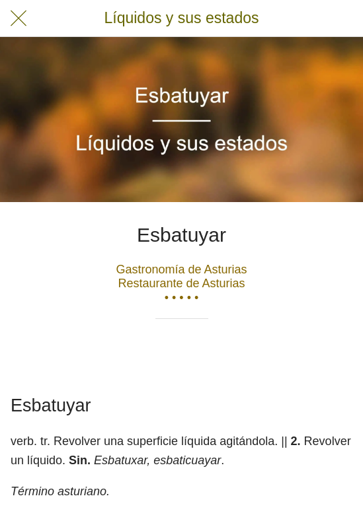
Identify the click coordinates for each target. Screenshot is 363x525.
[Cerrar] (18, 18)
